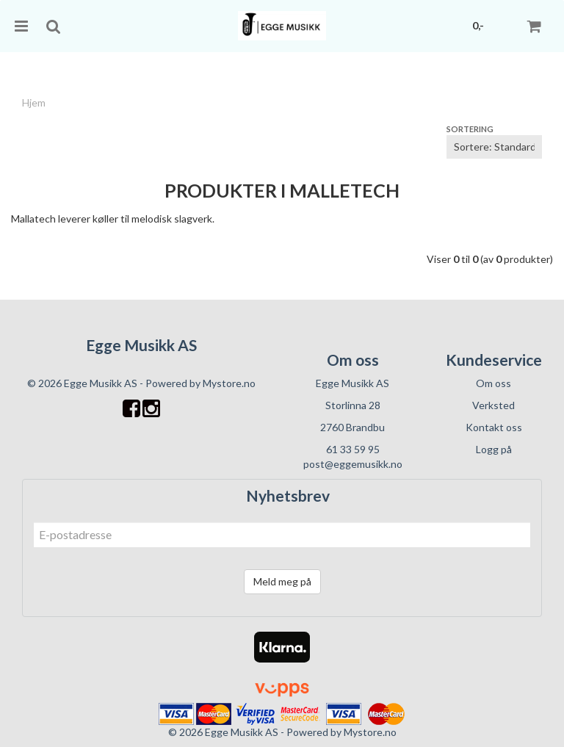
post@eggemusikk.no (352, 464)
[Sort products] (494, 147)
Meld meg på (282, 581)
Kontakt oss (494, 427)
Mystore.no (229, 383)
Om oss (493, 383)
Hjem (34, 102)
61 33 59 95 (353, 449)
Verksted (493, 405)
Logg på (494, 449)
